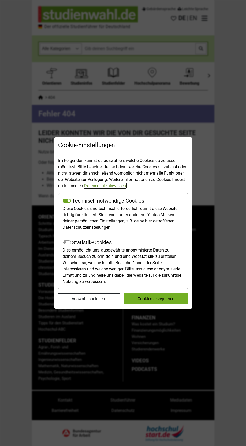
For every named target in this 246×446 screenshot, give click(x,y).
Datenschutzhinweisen (105, 185)
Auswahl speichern (89, 298)
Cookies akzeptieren (156, 298)
